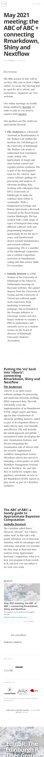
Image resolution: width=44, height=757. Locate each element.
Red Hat (27, 106)
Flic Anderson (13, 387)
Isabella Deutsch (15, 524)
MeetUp (22, 113)
